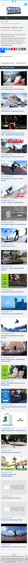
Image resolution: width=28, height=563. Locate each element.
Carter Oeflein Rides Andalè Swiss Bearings (12, 89)
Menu (14, 18)
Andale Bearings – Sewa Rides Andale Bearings (14, 547)
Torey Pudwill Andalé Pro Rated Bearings (12, 292)
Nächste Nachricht (21, 63)
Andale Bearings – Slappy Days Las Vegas (12, 27)
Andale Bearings (7, 56)
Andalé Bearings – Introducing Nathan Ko (12, 313)
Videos (6, 21)
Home (2, 21)
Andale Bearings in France (8, 246)
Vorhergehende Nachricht (7, 63)
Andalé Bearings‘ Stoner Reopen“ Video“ (12, 520)
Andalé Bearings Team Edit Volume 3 (11, 452)
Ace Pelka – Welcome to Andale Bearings (12, 202)
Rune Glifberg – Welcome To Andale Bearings (13, 224)
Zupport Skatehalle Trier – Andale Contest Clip (13, 430)
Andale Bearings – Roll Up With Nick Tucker (12, 156)
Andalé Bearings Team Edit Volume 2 (11, 498)
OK (20, 561)
